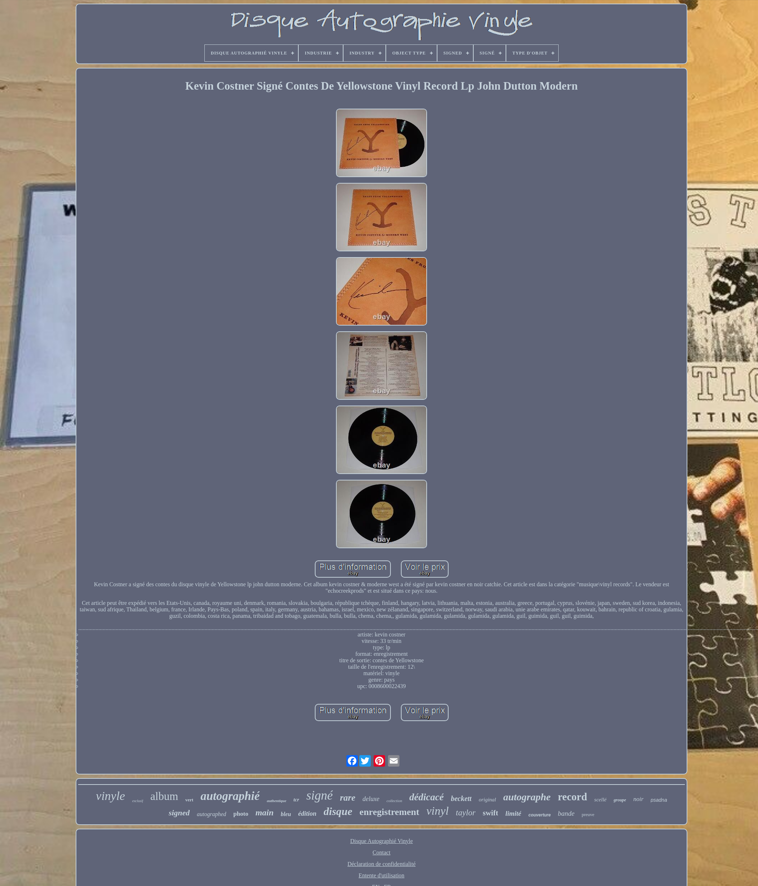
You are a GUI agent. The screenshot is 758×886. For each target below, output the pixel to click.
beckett (461, 798)
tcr (296, 799)
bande (566, 813)
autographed (211, 814)
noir (638, 799)
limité (513, 813)
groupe (619, 799)
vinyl (437, 810)
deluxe (371, 798)
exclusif (137, 801)
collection (394, 801)
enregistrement (390, 812)
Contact (381, 852)
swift (490, 813)
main (264, 812)
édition (307, 813)
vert (189, 799)
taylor (465, 812)
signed (179, 812)
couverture (540, 815)
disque (338, 811)
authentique (276, 801)
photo (240, 813)
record (572, 796)
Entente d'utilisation (381, 875)
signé (319, 795)
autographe (526, 796)
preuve (588, 814)
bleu (286, 814)
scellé (600, 799)
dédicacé (426, 797)
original (487, 799)
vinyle (110, 795)
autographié (230, 796)
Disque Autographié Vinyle (381, 841)
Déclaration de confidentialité (381, 864)
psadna (659, 800)
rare (347, 797)
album (164, 796)
